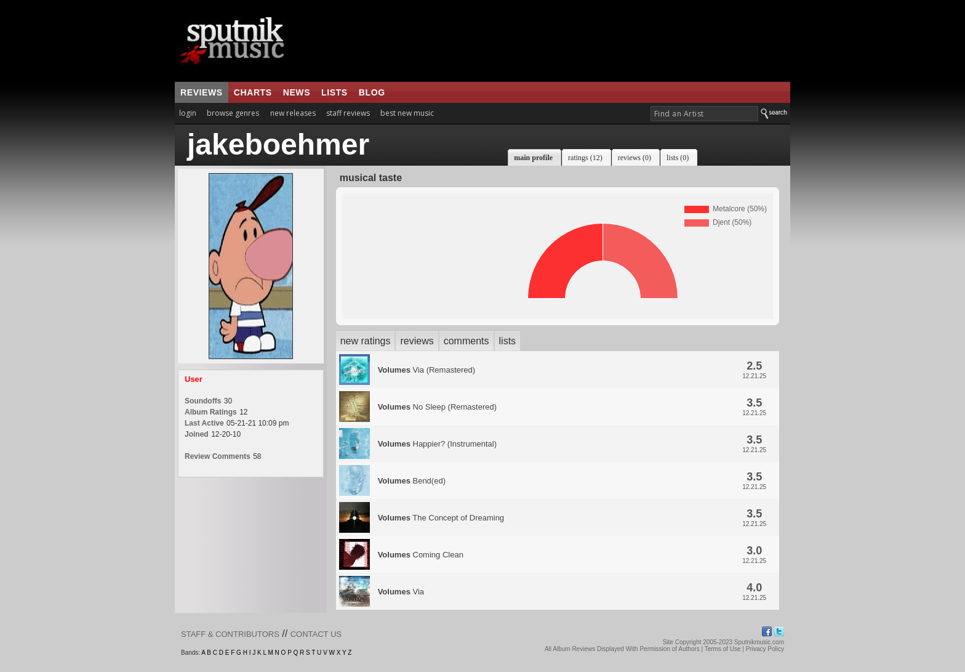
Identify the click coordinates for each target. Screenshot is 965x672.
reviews (201, 92)
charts (253, 92)
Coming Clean (420, 554)
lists (334, 92)
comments (466, 341)
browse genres (233, 113)
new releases (293, 113)
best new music (407, 113)
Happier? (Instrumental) (437, 443)
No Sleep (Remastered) (437, 406)
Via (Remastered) (426, 369)
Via (401, 591)
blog (372, 92)
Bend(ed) (412, 480)
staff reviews (348, 113)
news (296, 92)
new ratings (365, 341)
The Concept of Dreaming (441, 517)
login (187, 113)
